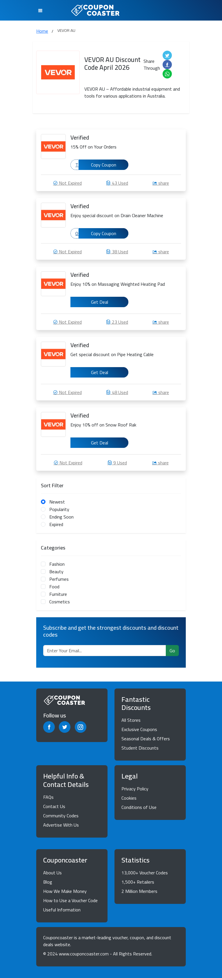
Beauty (56, 571)
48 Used (117, 392)
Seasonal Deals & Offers (145, 738)
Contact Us (54, 806)
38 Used (117, 251)
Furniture (58, 594)
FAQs (48, 797)
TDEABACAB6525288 (101, 165)
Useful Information (62, 909)
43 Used (117, 183)
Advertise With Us (61, 825)
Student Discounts (140, 747)
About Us (52, 872)
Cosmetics (59, 601)
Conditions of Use (139, 807)
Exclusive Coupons (139, 729)
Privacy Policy (134, 788)
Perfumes (59, 579)
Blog (47, 882)
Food (54, 586)
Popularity (59, 509)
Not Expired (67, 183)
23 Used (117, 321)
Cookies (129, 798)
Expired (56, 524)
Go (172, 650)
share (160, 183)
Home (42, 31)
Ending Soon (61, 516)
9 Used (117, 462)
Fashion (57, 564)
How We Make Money (65, 891)
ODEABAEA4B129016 (101, 233)
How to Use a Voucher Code (70, 900)
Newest (57, 501)
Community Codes (61, 815)
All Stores (131, 720)
